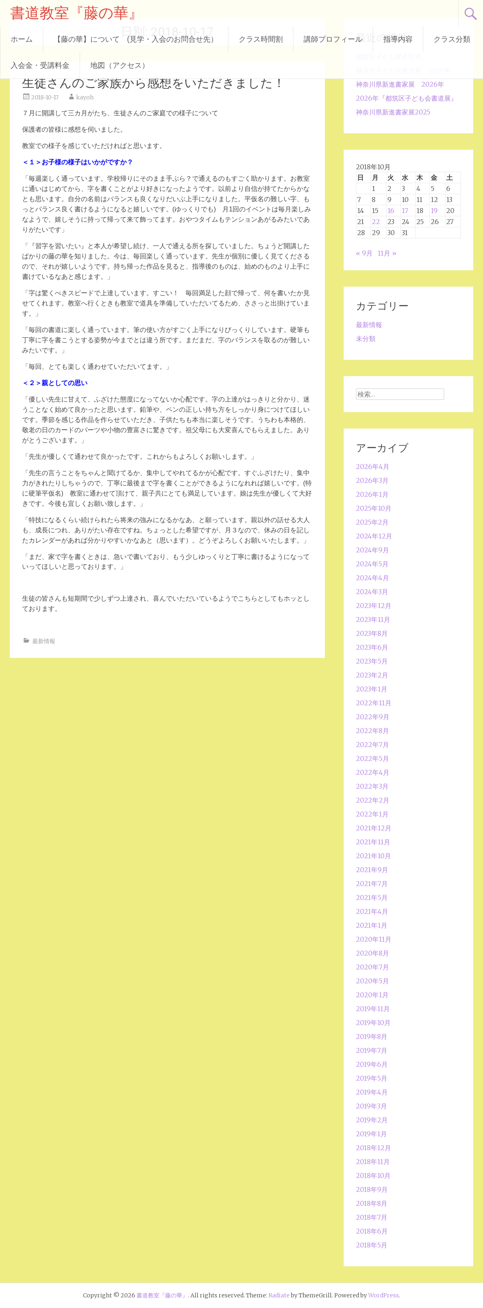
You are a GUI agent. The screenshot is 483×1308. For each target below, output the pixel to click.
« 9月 (364, 253)
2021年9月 (372, 870)
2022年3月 (372, 786)
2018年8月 (371, 1203)
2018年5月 (371, 1245)
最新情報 (43, 641)
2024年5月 (372, 564)
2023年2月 (372, 675)
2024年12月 (374, 536)
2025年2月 (372, 522)
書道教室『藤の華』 (76, 13)
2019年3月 (371, 1106)
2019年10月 (373, 1023)
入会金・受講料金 (40, 65)
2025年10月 (373, 508)
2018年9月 (372, 1189)
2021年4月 (372, 911)
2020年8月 (372, 953)
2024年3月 (372, 592)
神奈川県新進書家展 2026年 (400, 84)
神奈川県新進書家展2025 (393, 112)
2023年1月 (371, 689)
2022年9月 (372, 717)
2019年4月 (372, 1092)
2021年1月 (371, 925)
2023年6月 (372, 647)
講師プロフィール (333, 39)
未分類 (366, 338)
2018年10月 (373, 1175)
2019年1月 (371, 1134)
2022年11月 (373, 703)
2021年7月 (372, 883)
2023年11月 (373, 619)
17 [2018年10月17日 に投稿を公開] (405, 210)
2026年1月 (372, 494)
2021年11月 (373, 842)
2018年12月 (373, 1148)
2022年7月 (372, 744)
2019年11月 (373, 1009)
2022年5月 (372, 758)
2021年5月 (372, 897)
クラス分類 (452, 39)
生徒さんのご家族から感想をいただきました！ (153, 83)
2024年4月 (372, 578)
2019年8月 (371, 1036)
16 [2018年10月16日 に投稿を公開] (390, 210)
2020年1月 (372, 995)
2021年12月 (373, 828)
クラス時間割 (261, 39)
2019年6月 (372, 1064)
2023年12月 (373, 605)
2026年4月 (372, 466)
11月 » (387, 253)
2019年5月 (371, 1078)
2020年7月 (372, 967)
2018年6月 (372, 1231)
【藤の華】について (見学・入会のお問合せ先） (136, 39)
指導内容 (398, 39)
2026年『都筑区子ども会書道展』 (406, 98)
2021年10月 (373, 856)
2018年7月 (371, 1217)
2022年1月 (372, 814)
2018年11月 (373, 1162)
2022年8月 (372, 731)
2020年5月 (372, 981)
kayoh (85, 97)
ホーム (22, 39)
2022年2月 (372, 800)
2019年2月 (372, 1120)
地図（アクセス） (119, 65)
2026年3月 (372, 480)
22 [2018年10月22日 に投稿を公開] (376, 222)
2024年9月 (372, 550)
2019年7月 (371, 1050)
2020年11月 (373, 939)
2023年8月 (372, 633)
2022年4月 (372, 772)
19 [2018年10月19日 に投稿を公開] (434, 210)
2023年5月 (372, 661)
